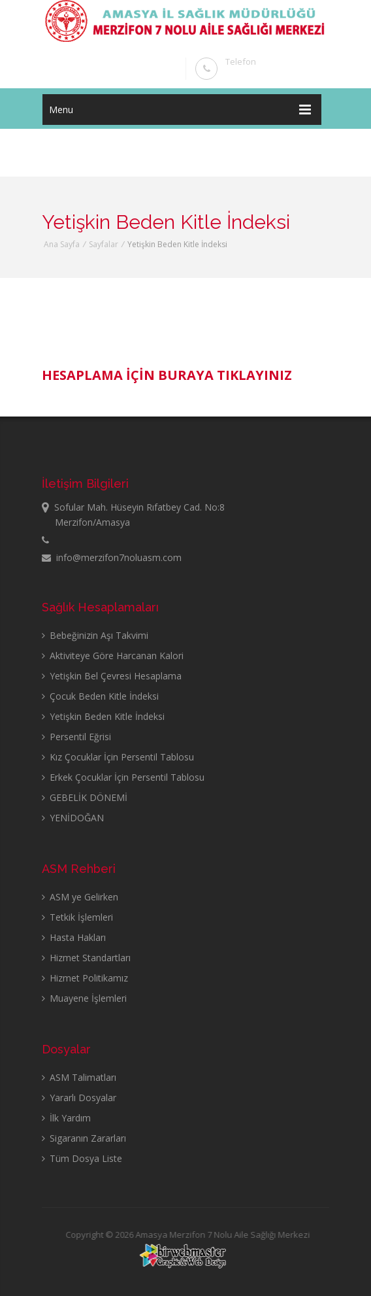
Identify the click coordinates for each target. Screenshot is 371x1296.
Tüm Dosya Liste (82, 1158)
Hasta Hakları (74, 937)
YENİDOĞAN (73, 817)
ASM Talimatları (79, 1077)
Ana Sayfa (62, 244)
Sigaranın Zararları (84, 1138)
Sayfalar (103, 244)
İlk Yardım (66, 1118)
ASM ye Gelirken (80, 897)
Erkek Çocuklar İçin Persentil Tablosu (123, 777)
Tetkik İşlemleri (77, 917)
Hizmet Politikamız (85, 978)
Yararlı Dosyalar (79, 1097)
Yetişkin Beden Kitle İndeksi (103, 716)
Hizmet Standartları (86, 957)
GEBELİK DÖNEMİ (84, 797)
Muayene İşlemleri (84, 998)
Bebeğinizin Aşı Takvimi (95, 635)
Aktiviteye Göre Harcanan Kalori (113, 655)
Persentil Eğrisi (76, 736)
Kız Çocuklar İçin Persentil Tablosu (118, 757)
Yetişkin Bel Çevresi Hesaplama (112, 676)
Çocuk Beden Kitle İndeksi (100, 696)
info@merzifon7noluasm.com (112, 557)
